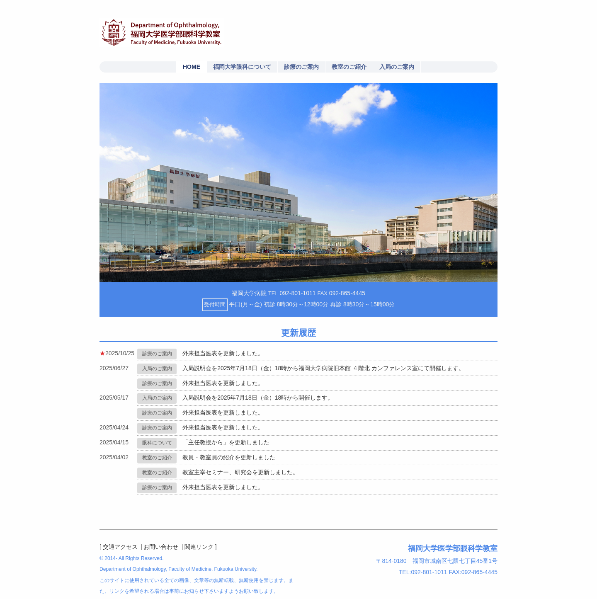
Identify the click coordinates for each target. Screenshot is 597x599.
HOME (191, 66)
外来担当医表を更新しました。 (223, 353)
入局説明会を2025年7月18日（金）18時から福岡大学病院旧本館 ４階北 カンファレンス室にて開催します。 (323, 368)
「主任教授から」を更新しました (225, 442)
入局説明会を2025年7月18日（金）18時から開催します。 (257, 397)
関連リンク (199, 546)
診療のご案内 (301, 66)
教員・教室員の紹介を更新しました (228, 457)
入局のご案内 (396, 66)
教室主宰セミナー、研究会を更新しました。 (240, 472)
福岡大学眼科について (242, 66)
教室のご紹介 (349, 66)
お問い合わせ (160, 546)
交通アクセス (120, 546)
